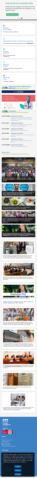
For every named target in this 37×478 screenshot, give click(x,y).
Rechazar (18, 470)
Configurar (17, 474)
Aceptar (18, 466)
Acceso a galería (11, 20)
